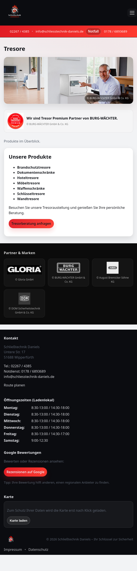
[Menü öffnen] (132, 13)
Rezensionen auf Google (25, 472)
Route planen (14, 385)
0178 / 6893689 (115, 31)
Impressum (13, 549)
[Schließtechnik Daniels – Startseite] (14, 13)
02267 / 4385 (19, 31)
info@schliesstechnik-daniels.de (60, 31)
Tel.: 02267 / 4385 (17, 366)
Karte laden (18, 520)
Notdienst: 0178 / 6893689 (25, 371)
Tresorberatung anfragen (31, 223)
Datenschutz (38, 549)
